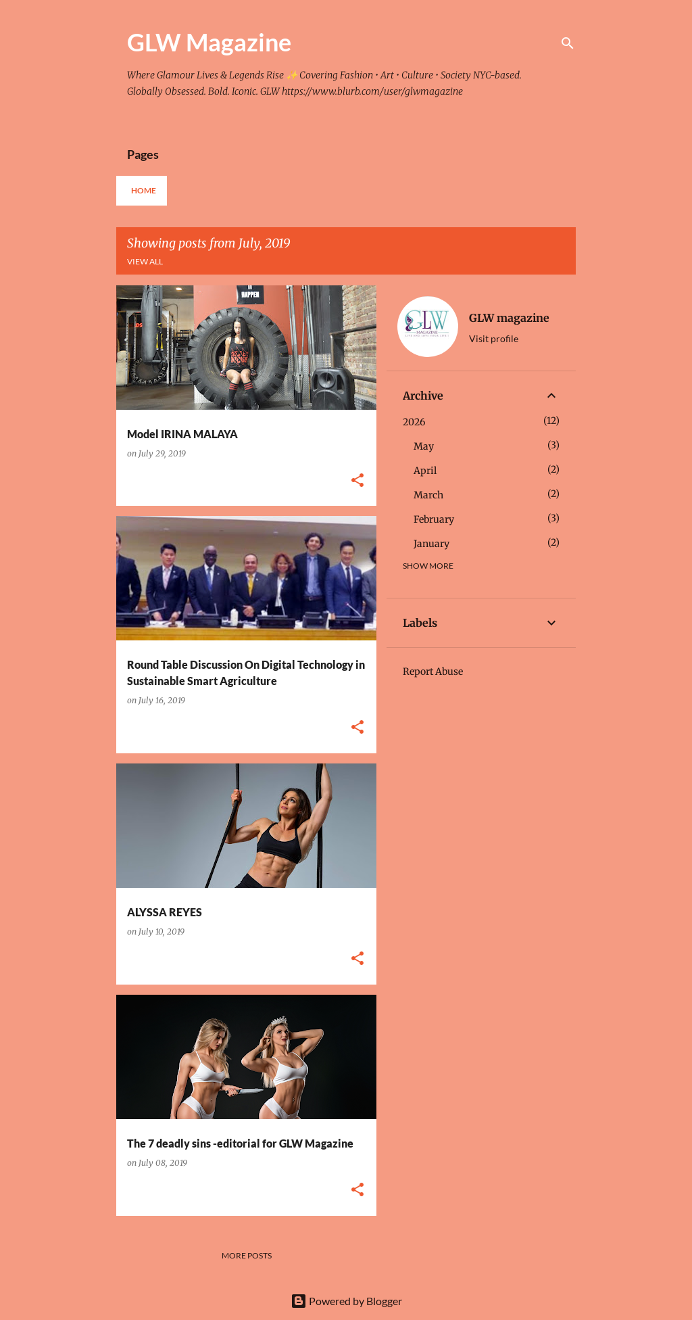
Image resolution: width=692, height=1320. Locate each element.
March (428, 495)
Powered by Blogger (346, 1300)
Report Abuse (433, 671)
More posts (247, 1255)
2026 (414, 422)
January (431, 544)
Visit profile (493, 338)
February (434, 519)
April (425, 471)
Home (143, 190)
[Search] (568, 43)
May (424, 446)
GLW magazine (509, 318)
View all (145, 261)
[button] (357, 481)
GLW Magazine (209, 42)
